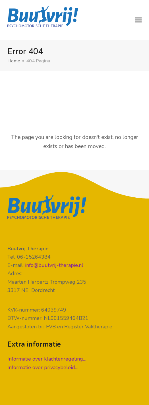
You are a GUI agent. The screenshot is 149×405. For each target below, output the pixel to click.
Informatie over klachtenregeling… (46, 358)
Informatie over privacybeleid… (42, 367)
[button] (138, 20)
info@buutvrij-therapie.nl (54, 265)
